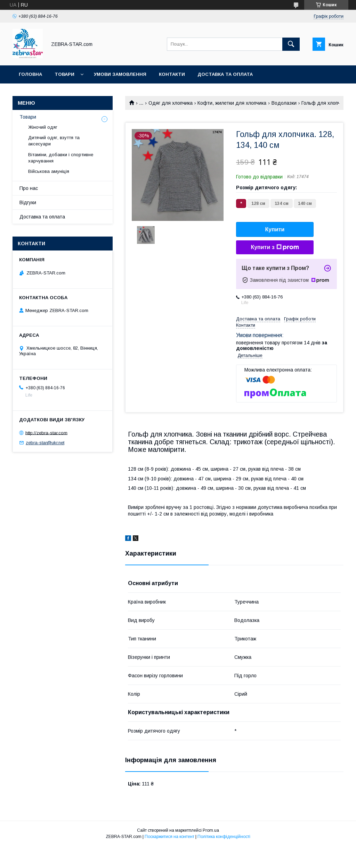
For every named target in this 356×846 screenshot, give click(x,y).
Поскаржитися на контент (169, 836)
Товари (64, 74)
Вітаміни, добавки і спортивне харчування (60, 157)
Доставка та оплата (225, 74)
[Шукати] (291, 44)
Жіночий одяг (42, 127)
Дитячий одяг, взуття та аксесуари (54, 140)
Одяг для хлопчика (170, 103)
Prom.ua (211, 830)
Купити (275, 229)
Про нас (28, 188)
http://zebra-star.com (46, 432)
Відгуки (27, 202)
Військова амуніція (48, 171)
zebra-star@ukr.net (45, 442)
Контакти (172, 74)
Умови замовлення (120, 74)
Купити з (275, 247)
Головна (30, 74)
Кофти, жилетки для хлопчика (231, 103)
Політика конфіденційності (223, 836)
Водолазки (284, 103)
